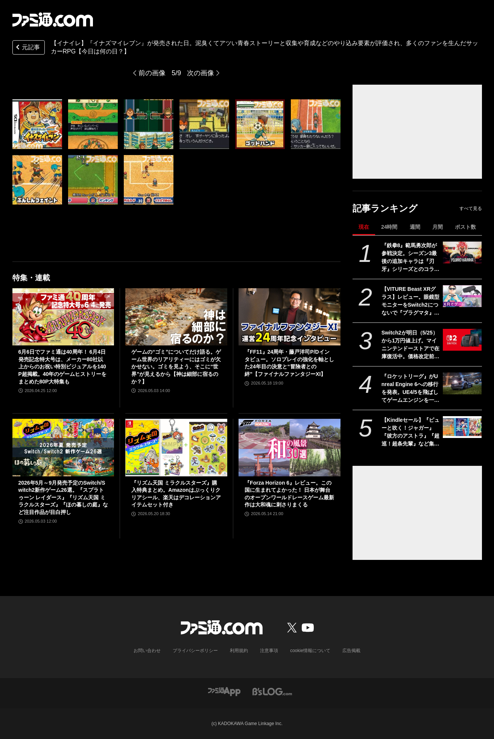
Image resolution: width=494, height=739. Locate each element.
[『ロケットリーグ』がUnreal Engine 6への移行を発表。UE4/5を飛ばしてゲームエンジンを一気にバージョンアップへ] (462, 383)
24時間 (389, 227)
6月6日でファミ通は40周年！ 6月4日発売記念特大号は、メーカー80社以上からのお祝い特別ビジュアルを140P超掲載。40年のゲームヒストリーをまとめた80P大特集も (62, 366)
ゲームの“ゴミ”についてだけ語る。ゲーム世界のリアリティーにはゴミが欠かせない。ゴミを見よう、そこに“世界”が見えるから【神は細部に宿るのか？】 (176, 366)
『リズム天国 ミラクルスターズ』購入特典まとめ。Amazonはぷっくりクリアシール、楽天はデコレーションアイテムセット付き (176, 494)
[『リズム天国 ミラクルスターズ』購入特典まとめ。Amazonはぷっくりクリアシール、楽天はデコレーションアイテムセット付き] (176, 447)
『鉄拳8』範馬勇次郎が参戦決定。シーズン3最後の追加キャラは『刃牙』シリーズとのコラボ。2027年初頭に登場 (409, 257)
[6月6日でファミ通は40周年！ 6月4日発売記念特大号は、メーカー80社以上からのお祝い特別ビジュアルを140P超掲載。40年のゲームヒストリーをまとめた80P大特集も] (63, 316)
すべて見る (470, 208)
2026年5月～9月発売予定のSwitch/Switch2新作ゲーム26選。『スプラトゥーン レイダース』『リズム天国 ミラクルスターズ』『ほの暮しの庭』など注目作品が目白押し (63, 497)
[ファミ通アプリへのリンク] (224, 691)
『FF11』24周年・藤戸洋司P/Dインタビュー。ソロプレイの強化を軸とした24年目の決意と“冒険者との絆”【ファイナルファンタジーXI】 (289, 363)
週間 (415, 227)
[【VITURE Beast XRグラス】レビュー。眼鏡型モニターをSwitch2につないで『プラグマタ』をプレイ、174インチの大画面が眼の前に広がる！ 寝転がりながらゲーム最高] (462, 296)
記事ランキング (385, 208)
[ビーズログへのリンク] (272, 691)
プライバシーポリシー (195, 650)
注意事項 (269, 650)
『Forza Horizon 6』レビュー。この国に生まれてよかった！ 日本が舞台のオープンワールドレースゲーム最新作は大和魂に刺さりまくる (289, 494)
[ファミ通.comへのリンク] (52, 19)
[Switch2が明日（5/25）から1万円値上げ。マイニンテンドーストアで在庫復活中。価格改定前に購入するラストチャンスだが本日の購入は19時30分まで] (462, 340)
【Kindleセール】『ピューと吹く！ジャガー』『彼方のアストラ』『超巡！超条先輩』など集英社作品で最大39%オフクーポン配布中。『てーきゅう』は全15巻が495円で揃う (411, 432)
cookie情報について (310, 650)
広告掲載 (351, 650)
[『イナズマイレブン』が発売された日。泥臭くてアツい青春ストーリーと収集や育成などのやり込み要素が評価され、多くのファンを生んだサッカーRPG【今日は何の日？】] (37, 124)
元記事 (27, 48)
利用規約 (239, 650)
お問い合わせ (147, 650)
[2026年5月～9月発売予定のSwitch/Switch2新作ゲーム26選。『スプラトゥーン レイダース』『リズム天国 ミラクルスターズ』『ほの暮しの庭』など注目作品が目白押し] (63, 447)
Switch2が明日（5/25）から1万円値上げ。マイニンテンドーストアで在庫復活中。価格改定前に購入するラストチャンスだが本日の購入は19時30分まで (410, 345)
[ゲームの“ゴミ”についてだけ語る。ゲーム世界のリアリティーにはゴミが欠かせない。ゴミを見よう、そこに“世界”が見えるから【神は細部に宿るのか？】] (176, 316)
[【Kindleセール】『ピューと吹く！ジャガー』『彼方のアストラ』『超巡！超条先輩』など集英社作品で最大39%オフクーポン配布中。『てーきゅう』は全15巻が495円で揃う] (462, 427)
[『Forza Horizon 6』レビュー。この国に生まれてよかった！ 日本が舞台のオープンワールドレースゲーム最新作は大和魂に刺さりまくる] (289, 447)
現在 (364, 227)
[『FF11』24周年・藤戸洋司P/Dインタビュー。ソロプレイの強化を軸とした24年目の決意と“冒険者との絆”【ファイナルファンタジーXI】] (289, 316)
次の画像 (200, 73)
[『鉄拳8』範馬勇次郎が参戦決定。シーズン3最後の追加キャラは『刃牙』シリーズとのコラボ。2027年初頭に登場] (462, 252)
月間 (437, 227)
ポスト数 (465, 227)
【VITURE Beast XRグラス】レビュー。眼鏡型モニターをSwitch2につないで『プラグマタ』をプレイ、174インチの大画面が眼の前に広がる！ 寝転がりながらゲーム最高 (410, 301)
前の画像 (152, 73)
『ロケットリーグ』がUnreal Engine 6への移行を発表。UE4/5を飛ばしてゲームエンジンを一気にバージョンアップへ (410, 388)
